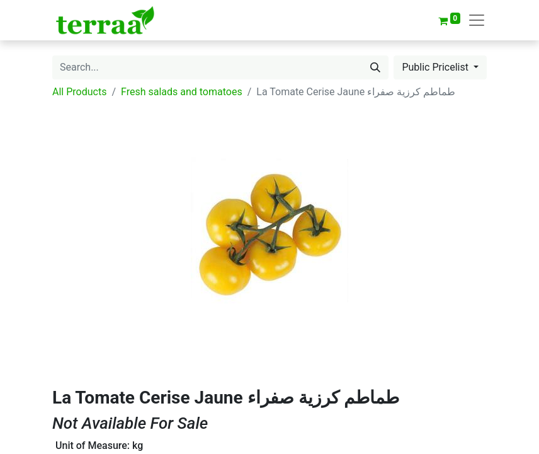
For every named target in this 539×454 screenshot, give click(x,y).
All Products (79, 92)
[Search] (375, 67)
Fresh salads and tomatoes (181, 92)
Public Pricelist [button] (436, 67)
